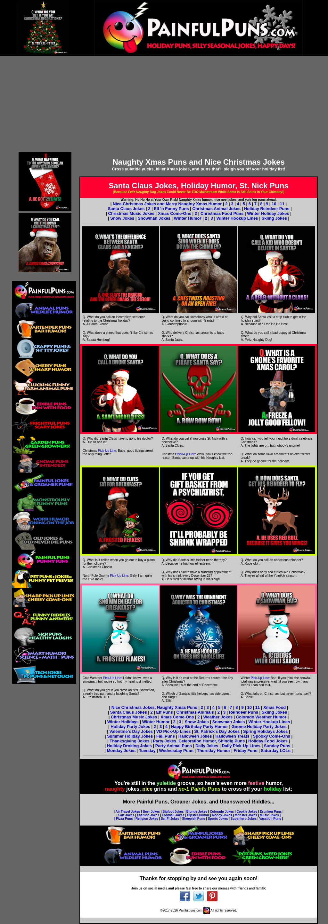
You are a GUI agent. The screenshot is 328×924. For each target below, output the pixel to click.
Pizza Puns (124, 818)
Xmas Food (274, 707)
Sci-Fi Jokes (170, 818)
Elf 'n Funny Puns (171, 208)
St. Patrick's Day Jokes (217, 731)
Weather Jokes (218, 717)
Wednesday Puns (176, 750)
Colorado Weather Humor (261, 717)
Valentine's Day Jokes (132, 731)
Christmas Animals (195, 712)
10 (274, 203)
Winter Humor (187, 218)
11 (282, 203)
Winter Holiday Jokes (268, 213)
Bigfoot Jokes (173, 811)
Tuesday (148, 750)
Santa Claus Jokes (126, 208)
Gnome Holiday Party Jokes (259, 726)
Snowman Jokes (154, 218)
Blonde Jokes (196, 811)
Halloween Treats (232, 736)
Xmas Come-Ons (174, 213)
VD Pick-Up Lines (173, 731)
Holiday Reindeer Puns (267, 208)
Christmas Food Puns (222, 213)
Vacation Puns (270, 818)
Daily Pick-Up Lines (241, 745)
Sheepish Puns (193, 818)
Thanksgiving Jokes (129, 741)
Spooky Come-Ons (271, 736)
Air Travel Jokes (127, 811)
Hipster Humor (198, 815)
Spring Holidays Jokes (265, 731)
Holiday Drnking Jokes (129, 745)
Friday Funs (246, 750)
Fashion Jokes (148, 815)
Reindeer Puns (243, 712)
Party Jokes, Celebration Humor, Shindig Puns (199, 741)
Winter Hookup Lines (237, 218)
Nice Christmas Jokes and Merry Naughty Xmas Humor (168, 203)
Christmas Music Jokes (131, 213)
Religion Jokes (146, 818)
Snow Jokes (122, 218)
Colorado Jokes (222, 811)
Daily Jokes (206, 745)
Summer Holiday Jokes (130, 736)
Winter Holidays (123, 721)
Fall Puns (165, 736)
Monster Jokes (246, 815)
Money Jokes (222, 815)
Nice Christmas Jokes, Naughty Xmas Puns (154, 707)
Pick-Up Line (107, 450)
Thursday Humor (214, 750)
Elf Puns (164, 712)
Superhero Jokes (244, 818)
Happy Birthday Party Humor (199, 726)
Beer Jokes (151, 811)
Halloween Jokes (195, 736)
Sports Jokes (218, 818)
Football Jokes (173, 815)
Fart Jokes (126, 815)
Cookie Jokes (247, 811)
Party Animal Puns (173, 745)
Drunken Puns (271, 811)
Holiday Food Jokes (268, 741)
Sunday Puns (277, 745)
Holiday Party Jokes (131, 726)
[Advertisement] (164, 104)
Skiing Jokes (274, 218)
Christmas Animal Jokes (217, 208)
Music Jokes (269, 815)
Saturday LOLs (276, 750)
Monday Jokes (121, 750)
